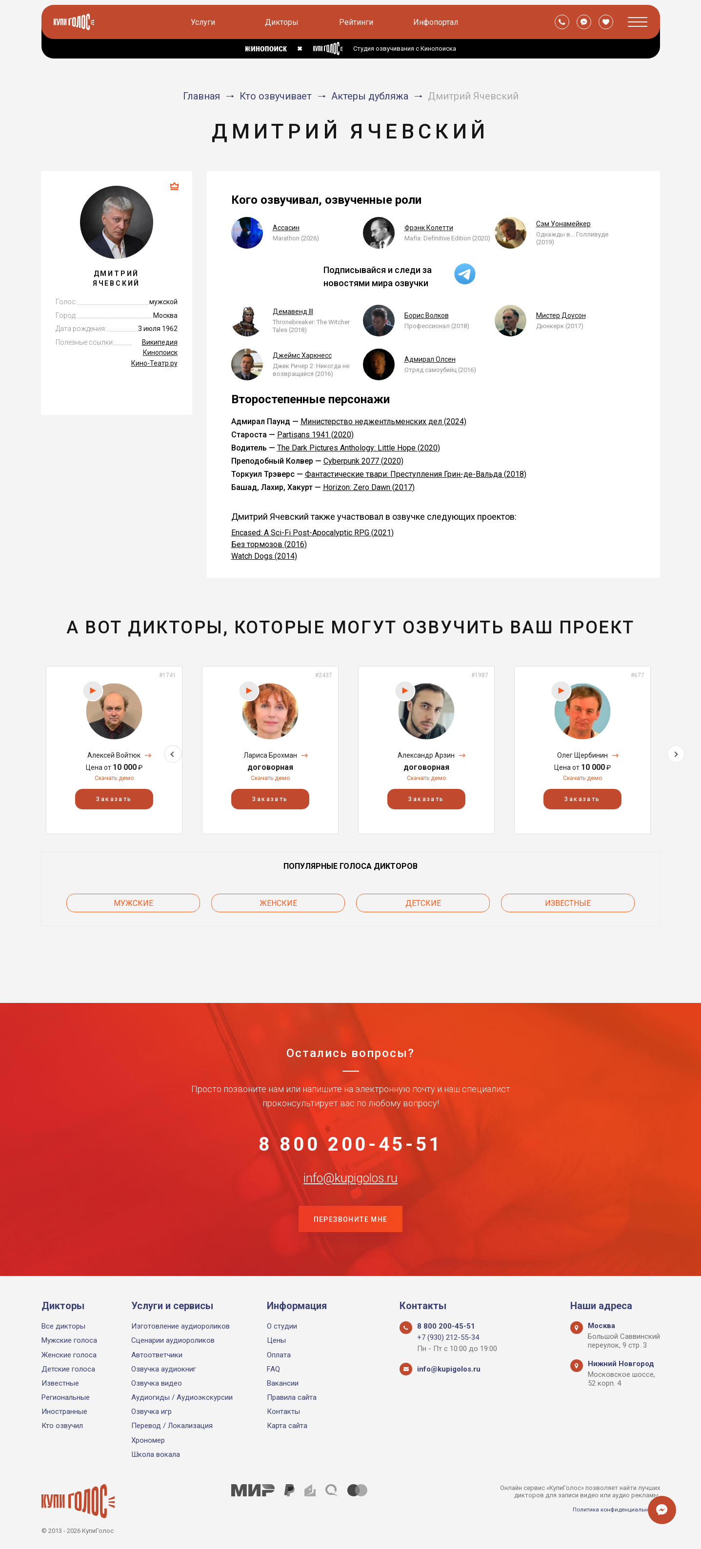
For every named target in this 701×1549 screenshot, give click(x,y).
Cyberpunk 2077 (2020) (363, 461)
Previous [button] (26, 750)
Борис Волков (426, 315)
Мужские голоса (69, 1340)
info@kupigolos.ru (351, 1169)
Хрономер (148, 1440)
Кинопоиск (160, 352)
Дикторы (283, 22)
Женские (278, 900)
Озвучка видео (156, 1383)
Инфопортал (437, 22)
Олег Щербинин (582, 755)
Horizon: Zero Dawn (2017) (369, 487)
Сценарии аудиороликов (173, 1340)
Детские (423, 900)
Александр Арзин (426, 755)
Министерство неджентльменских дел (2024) (383, 421)
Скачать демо (114, 778)
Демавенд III (293, 311)
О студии (282, 1326)
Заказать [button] (114, 799)
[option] (114, 750)
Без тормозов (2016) (269, 544)
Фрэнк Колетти (428, 228)
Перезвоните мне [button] (351, 1218)
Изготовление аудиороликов (180, 1326)
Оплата (279, 1355)
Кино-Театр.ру (154, 363)
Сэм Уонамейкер (563, 224)
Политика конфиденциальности (612, 1509)
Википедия (160, 342)
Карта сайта (287, 1426)
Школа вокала (155, 1454)
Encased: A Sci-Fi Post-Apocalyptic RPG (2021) (312, 532)
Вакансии (283, 1383)
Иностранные (64, 1411)
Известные (568, 900)
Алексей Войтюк (113, 755)
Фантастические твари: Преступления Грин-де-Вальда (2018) (415, 474)
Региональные (65, 1397)
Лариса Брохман (270, 755)
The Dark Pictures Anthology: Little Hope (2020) (358, 447)
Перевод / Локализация (172, 1426)
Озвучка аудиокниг (163, 1369)
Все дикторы (63, 1326)
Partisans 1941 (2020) (315, 434)
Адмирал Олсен (430, 359)
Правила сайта (292, 1397)
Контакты (283, 1411)
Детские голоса (68, 1369)
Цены (276, 1340)
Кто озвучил (62, 1426)
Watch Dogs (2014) (264, 556)
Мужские (133, 900)
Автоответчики (156, 1355)
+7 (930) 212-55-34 (448, 1337)
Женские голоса (69, 1355)
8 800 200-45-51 (351, 1121)
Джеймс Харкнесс (302, 355)
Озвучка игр (151, 1411)
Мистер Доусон (561, 315)
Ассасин (286, 228)
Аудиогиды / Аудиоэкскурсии (182, 1397)
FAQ (273, 1369)
